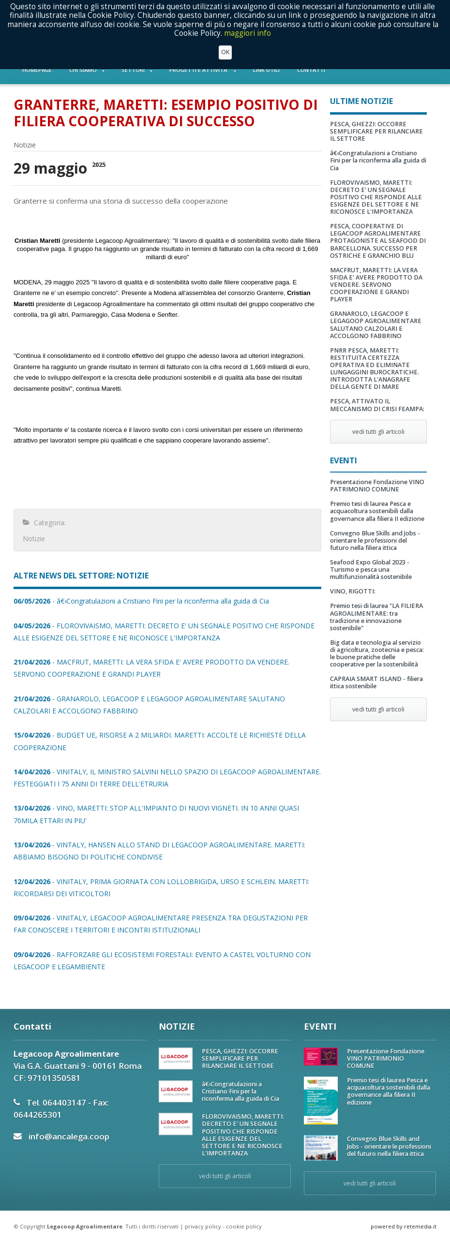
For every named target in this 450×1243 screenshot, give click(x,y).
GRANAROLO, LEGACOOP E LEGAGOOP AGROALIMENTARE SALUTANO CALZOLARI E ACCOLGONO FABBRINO (375, 325)
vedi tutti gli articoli (378, 432)
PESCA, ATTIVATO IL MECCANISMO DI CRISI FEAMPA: (377, 405)
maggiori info (247, 33)
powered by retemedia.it (403, 1226)
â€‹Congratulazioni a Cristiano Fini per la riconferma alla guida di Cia (378, 160)
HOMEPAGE (37, 70)
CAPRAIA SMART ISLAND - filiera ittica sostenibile (376, 682)
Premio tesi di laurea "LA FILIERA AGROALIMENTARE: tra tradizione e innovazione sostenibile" (376, 617)
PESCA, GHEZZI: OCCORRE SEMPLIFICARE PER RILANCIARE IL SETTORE (376, 131)
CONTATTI (311, 70)
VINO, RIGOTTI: (352, 591)
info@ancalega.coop (69, 1136)
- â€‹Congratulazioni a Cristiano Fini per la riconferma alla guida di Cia (141, 601)
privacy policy (203, 1226)
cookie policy (244, 1226)
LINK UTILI (266, 70)
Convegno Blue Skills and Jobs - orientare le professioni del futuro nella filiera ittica (375, 540)
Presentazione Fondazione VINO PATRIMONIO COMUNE (377, 485)
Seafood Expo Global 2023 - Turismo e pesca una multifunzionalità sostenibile (371, 569)
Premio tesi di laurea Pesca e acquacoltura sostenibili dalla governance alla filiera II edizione (377, 511)
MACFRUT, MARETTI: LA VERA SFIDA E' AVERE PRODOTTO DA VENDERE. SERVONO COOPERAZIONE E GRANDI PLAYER (376, 284)
